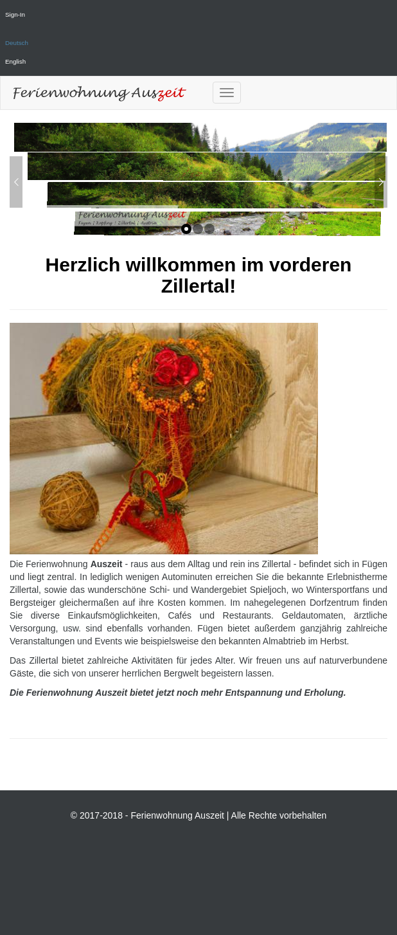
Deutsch (16, 42)
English (15, 61)
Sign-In (15, 14)
